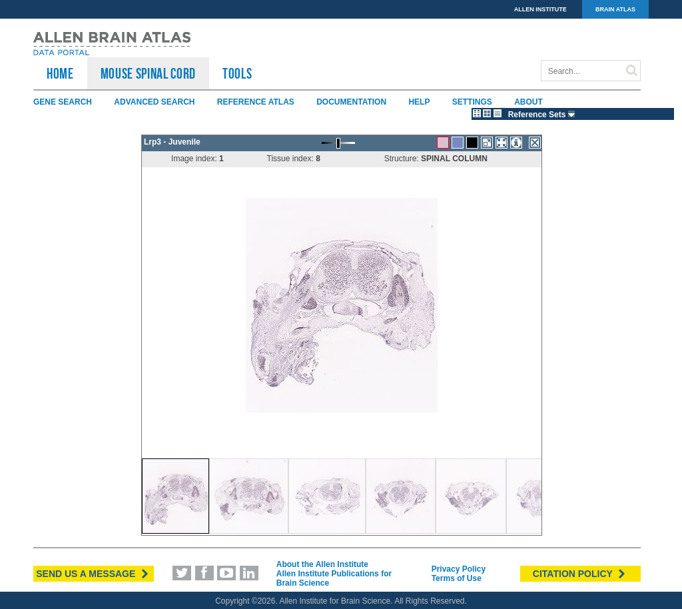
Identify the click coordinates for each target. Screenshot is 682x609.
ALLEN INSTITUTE (540, 9)
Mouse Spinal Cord (148, 73)
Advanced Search (154, 102)
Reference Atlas (255, 102)
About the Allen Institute (322, 564)
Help (419, 102)
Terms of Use (457, 578)
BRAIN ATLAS (615, 9)
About (528, 102)
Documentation (351, 102)
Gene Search (62, 102)
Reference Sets (542, 114)
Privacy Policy (459, 569)
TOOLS (237, 73)
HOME (60, 73)
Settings (472, 102)
